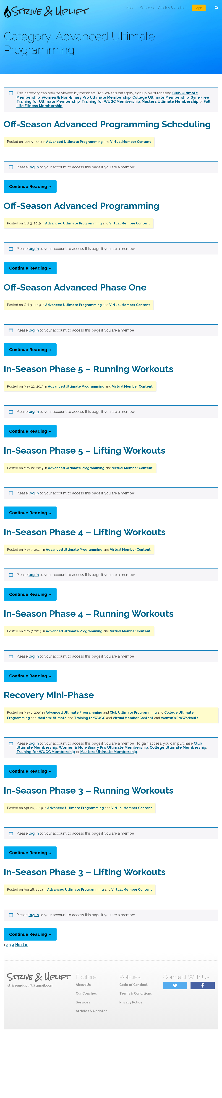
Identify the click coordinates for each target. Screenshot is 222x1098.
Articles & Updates (172, 8)
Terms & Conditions (135, 993)
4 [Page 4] (13, 945)
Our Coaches (86, 993)
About (131, 8)
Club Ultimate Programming (133, 712)
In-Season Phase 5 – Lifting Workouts (84, 450)
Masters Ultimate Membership (170, 101)
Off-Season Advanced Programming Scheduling (107, 124)
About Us (83, 985)
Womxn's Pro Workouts (179, 718)
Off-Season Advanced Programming (81, 205)
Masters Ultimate (52, 718)
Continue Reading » (30, 186)
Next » (21, 945)
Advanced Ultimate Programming (74, 142)
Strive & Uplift (38, 977)
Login (199, 8)
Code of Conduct (133, 985)
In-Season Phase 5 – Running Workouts (88, 368)
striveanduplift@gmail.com (30, 985)
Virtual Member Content (130, 142)
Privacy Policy (130, 1002)
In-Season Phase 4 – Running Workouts (89, 613)
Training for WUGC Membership (110, 101)
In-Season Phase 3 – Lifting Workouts (85, 872)
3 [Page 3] (10, 945)
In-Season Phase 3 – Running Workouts (89, 790)
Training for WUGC (89, 718)
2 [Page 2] (7, 945)
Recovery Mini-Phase (49, 694)
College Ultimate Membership (160, 97)
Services (147, 8)
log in (34, 167)
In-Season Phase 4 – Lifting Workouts (85, 532)
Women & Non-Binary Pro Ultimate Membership (86, 97)
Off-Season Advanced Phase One (75, 287)
